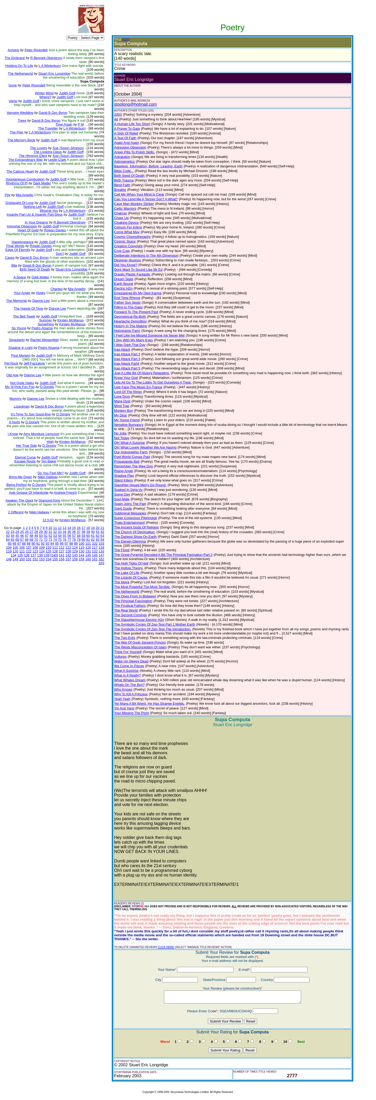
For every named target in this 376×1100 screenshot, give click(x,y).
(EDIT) (126, 39)
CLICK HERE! (166, 947)
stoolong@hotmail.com (135, 104)
